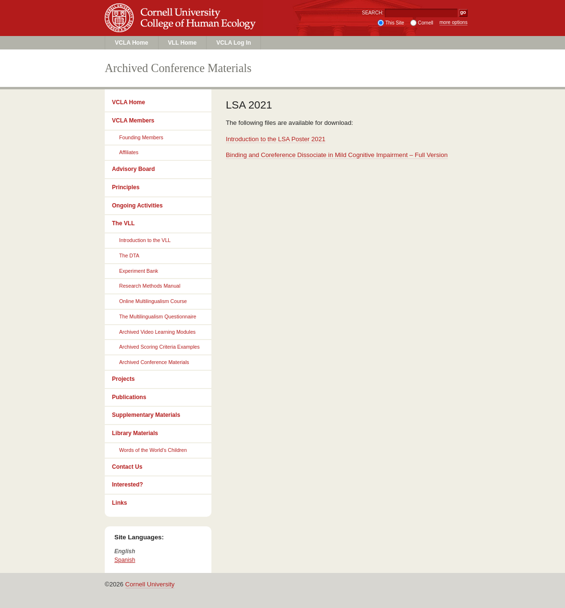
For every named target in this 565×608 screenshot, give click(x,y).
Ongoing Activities (137, 205)
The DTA (129, 255)
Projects (123, 379)
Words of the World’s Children (153, 450)
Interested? (127, 484)
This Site (394, 22)
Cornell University (181, 9)
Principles (125, 187)
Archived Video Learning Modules (157, 332)
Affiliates (128, 152)
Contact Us (127, 466)
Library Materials (135, 433)
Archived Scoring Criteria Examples (159, 347)
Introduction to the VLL (145, 240)
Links (119, 502)
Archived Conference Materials (154, 362)
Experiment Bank (138, 271)
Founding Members (141, 137)
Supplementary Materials (146, 415)
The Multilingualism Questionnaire (158, 316)
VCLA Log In (233, 42)
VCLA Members (133, 120)
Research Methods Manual (149, 286)
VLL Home (182, 42)
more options (453, 22)
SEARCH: (372, 12)
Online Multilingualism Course (153, 301)
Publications (129, 397)
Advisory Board (133, 169)
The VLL (123, 223)
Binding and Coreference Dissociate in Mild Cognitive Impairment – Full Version (337, 154)
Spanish (124, 560)
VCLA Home (131, 42)
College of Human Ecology (181, 27)
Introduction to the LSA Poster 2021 (275, 139)
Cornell (425, 22)
